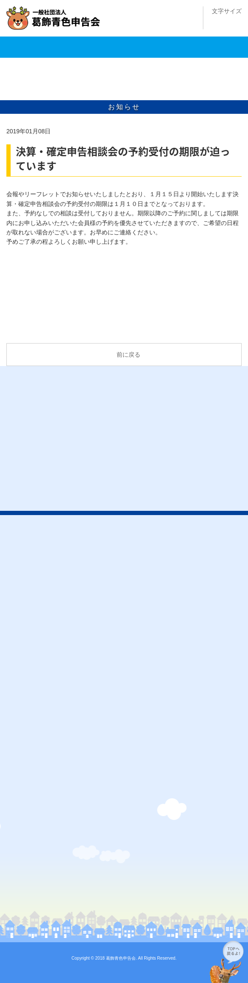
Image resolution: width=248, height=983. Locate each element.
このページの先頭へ (227, 962)
